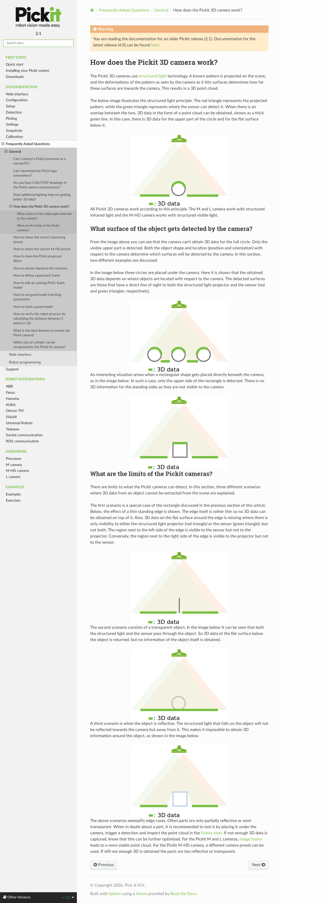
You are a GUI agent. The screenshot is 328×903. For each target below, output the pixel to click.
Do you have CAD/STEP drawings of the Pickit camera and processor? (40, 185)
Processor (13, 459)
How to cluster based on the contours (40, 268)
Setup (10, 106)
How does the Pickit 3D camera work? (39, 207)
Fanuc (10, 392)
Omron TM (15, 411)
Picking (11, 118)
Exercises (13, 500)
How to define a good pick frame (36, 275)
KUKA (10, 405)
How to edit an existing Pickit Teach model (39, 285)
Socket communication (24, 435)
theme (141, 894)
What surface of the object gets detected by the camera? (44, 216)
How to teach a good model (33, 307)
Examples (13, 494)
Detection (14, 112)
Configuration (17, 100)
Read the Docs (183, 894)
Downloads (15, 77)
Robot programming (25, 362)
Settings (12, 124)
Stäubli (11, 417)
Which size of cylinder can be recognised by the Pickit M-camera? (39, 345)
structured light (153, 76)
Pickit (38, 17)
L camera (13, 477)
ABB (9, 386)
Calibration (14, 137)
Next (258, 865)
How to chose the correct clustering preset (39, 240)
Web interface (17, 94)
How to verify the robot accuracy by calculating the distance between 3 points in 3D (39, 318)
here (155, 45)
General (13, 151)
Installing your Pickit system (27, 71)
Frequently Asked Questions (26, 144)
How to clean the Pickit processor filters (37, 259)
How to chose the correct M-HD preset (42, 249)
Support (12, 369)
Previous (104, 865)
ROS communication (22, 441)
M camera (14, 465)
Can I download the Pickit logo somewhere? (35, 173)
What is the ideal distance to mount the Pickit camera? (41, 333)
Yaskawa (12, 429)
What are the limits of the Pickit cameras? (38, 228)
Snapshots (14, 131)
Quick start (14, 64)
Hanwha (12, 399)
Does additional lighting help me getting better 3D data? (41, 197)
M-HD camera (17, 471)
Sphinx (115, 894)
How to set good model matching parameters (37, 297)
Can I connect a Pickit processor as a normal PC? (39, 161)
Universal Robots (19, 423)
